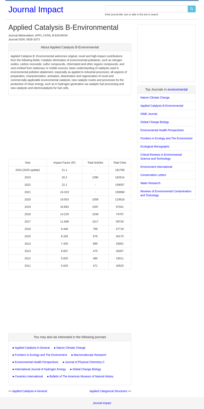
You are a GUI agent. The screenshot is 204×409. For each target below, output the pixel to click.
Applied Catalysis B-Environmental (161, 105)
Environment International (156, 166)
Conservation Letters (153, 175)
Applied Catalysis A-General (32, 347)
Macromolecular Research (90, 354)
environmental (178, 89)
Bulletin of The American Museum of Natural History (82, 376)
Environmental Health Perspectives (36, 362)
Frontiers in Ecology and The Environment (41, 354)
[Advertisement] (69, 127)
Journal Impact (35, 9)
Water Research (150, 183)
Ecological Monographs (155, 146)
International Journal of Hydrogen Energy (40, 369)
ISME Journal (148, 113)
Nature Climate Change (70, 347)
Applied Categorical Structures (108, 391)
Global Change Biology (87, 369)
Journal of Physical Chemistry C (85, 362)
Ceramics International (29, 376)
